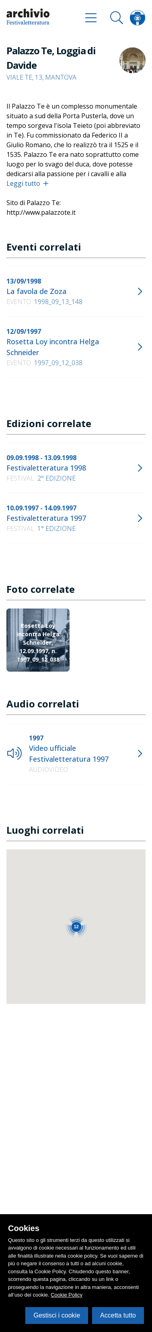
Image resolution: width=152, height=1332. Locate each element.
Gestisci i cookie (56, 1315)
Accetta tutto (118, 1315)
